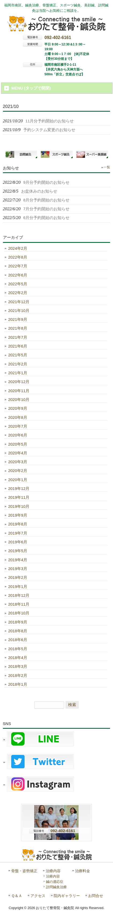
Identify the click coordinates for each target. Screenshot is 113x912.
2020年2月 (17, 471)
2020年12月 (19, 382)
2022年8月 (17, 257)
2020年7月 (17, 426)
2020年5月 (17, 444)
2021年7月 (17, 337)
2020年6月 (17, 435)
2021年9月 (17, 319)
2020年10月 (19, 399)
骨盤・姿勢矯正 (24, 871)
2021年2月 (17, 364)
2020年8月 (17, 417)
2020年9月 (17, 408)
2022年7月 (17, 266)
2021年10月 (19, 311)
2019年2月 (17, 577)
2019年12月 (19, 488)
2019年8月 (17, 524)
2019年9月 (17, 515)
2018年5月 (17, 649)
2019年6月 (17, 542)
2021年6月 (17, 346)
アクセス (37, 896)
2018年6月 (17, 640)
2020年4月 (17, 453)
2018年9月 (17, 622)
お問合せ (95, 896)
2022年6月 (17, 275)
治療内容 (53, 871)
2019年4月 (17, 560)
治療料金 (82, 871)
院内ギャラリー (67, 896)
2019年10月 (19, 506)
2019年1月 (17, 586)
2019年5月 (17, 551)
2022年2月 (17, 293)
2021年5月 (17, 355)
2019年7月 (17, 533)
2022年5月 (17, 284)
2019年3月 (17, 569)
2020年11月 (19, 391)
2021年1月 (17, 373)
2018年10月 (19, 613)
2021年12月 (19, 302)
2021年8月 (17, 328)
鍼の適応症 (54, 882)
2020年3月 (17, 462)
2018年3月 (17, 666)
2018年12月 (19, 595)
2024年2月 (17, 248)
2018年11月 (19, 604)
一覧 (107, 167)
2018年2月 (17, 675)
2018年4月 (17, 658)
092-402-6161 (57, 37)
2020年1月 (17, 480)
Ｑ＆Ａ (16, 896)
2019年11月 (19, 497)
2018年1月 (17, 684)
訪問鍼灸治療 (56, 887)
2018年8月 (17, 631)
